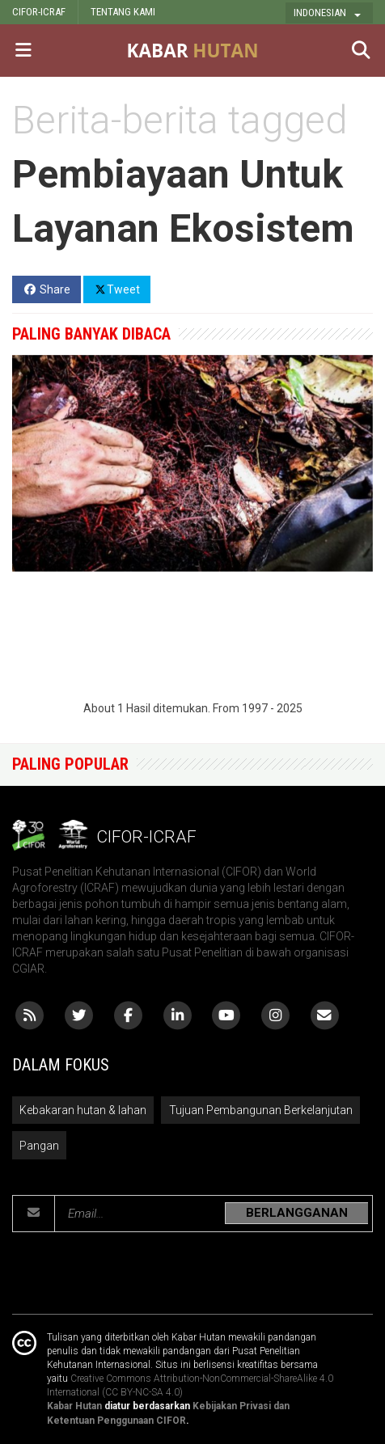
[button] (329, 12)
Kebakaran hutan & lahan (82, 1110)
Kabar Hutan (74, 1406)
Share (46, 289)
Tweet (117, 288)
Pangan (39, 1145)
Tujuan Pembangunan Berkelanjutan (261, 1110)
